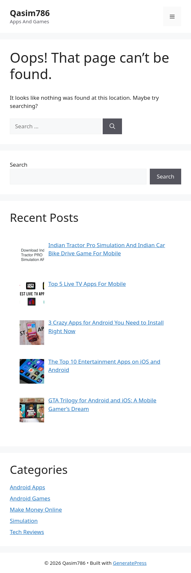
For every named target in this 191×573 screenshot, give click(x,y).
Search (18, 164)
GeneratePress (130, 563)
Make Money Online (36, 509)
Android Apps (27, 487)
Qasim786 (30, 12)
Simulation (24, 520)
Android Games (30, 498)
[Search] (112, 126)
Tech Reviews (27, 532)
